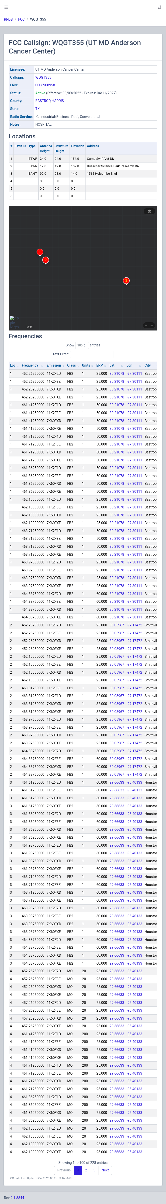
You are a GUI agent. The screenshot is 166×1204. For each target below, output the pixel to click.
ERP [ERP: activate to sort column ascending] (99, 365)
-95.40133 (134, 782)
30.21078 (116, 374)
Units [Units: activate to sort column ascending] (86, 365)
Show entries (83, 345)
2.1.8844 (17, 1198)
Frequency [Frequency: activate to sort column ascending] (30, 365)
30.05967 (116, 625)
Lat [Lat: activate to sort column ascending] (111, 365)
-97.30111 (134, 374)
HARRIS (58, 101)
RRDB (8, 19)
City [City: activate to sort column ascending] (148, 365)
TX (37, 109)
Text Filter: (83, 354)
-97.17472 (134, 625)
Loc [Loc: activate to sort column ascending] (13, 365)
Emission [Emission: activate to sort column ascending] (54, 365)
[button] (159, 6)
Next (105, 1170)
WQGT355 (43, 77)
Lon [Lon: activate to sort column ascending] (129, 365)
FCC (21, 19)
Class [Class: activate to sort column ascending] (71, 365)
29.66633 (116, 782)
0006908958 (45, 85)
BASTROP (42, 101)
